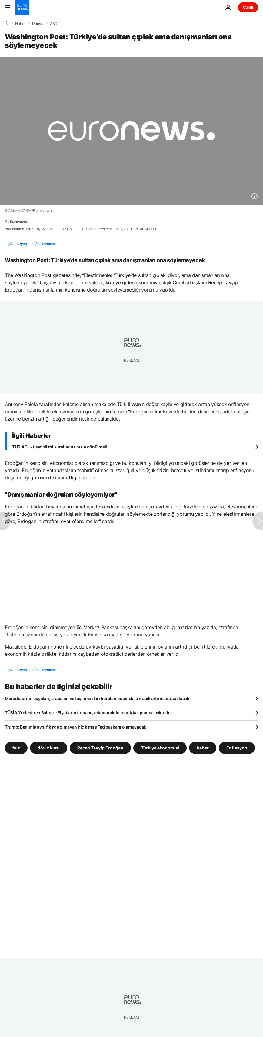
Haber (20, 23)
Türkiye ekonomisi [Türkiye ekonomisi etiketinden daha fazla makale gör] (160, 747)
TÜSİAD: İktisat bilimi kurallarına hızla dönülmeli (59, 446)
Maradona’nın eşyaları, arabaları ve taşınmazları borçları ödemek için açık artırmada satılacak (97, 698)
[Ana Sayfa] (6, 23)
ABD (54, 23)
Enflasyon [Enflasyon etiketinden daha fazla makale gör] (236, 747)
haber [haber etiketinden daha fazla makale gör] (203, 747)
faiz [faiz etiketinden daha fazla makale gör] (16, 747)
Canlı (248, 7)
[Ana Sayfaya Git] (22, 7)
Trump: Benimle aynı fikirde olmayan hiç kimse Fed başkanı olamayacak (75, 726)
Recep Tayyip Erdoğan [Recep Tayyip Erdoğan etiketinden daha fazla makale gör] (100, 747)
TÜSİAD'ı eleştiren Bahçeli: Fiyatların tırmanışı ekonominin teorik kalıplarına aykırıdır (88, 712)
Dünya (37, 23)
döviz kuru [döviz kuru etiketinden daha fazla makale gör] (49, 747)
